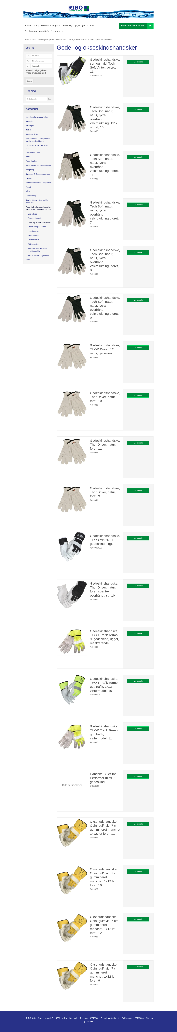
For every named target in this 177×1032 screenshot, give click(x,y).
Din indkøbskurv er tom (137, 26)
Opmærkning (31, 196)
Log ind (29, 81)
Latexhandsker (33, 231)
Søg (49, 99)
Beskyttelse (32, 214)
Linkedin (88, 1022)
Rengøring (30, 170)
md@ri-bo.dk (113, 1018)
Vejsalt (28, 187)
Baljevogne (30, 126)
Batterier (29, 130)
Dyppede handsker (35, 218)
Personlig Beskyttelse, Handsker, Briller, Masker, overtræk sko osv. (38, 208)
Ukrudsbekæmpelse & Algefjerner (38, 183)
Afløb (28, 260)
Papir (28, 157)
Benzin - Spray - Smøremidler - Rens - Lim (37, 201)
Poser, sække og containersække (38, 165)
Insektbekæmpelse (33, 152)
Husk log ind (36, 66)
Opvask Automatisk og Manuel (37, 256)
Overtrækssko (33, 240)
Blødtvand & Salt (32, 134)
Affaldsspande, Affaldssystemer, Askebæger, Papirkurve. (38, 140)
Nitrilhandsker (33, 236)
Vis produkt (138, 62)
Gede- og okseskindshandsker (39, 223)
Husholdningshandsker (37, 227)
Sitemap (149, 1018)
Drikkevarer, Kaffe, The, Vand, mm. (37, 147)
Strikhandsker (33, 244)
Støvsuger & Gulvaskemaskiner (38, 174)
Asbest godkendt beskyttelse (37, 117)
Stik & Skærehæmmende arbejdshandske (38, 250)
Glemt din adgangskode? (37, 70)
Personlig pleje (31, 161)
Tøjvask (29, 178)
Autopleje (29, 121)
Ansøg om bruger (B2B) (36, 73)
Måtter (28, 191)
